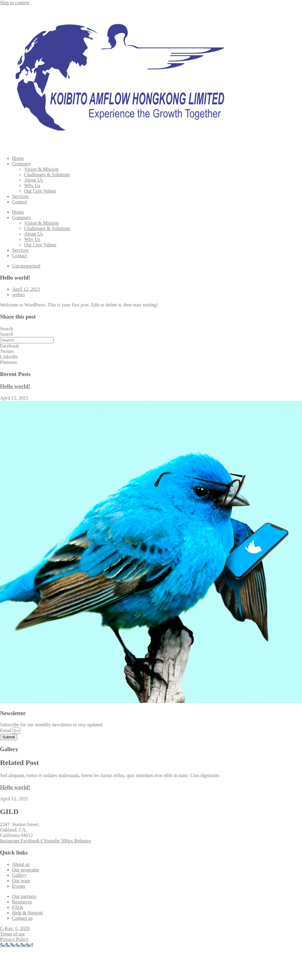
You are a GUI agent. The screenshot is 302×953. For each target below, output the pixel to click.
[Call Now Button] (16, 944)
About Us (33, 180)
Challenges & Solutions (47, 174)
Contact (19, 201)
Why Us (32, 185)
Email (6, 730)
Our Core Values (40, 190)
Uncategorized (26, 265)
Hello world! (15, 386)
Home (18, 158)
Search (6, 328)
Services (20, 196)
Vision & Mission (41, 169)
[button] (151, 346)
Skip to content (14, 2)
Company (21, 163)
